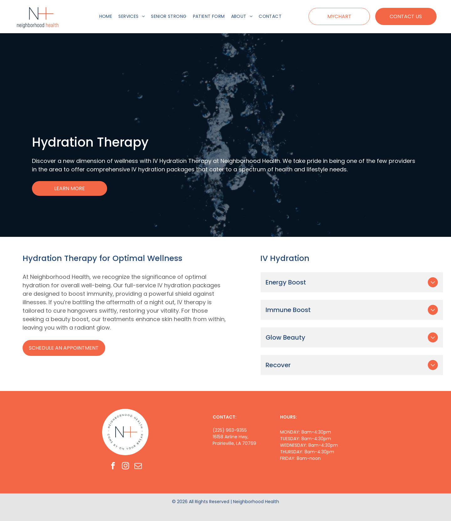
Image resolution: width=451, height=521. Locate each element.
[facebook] (112, 466)
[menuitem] (106, 16)
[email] (137, 466)
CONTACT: (224, 417)
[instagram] (125, 466)
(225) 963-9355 (230, 430)
